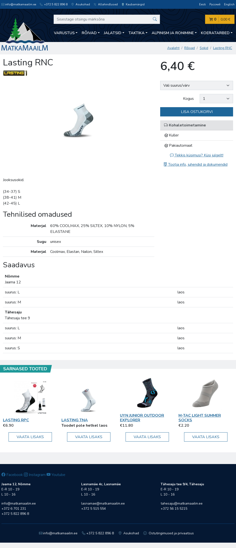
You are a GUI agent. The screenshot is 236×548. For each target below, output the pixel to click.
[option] (79, 110)
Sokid (204, 48)
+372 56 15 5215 (174, 508)
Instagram (35, 474)
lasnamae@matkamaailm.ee (103, 503)
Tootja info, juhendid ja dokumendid (195, 164)
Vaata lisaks (30, 437)
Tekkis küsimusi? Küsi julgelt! (196, 155)
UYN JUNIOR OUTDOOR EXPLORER (142, 418)
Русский (214, 4)
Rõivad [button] (89, 33)
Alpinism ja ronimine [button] (173, 33)
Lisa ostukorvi (197, 111)
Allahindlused (106, 4)
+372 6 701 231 (13, 508)
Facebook (12, 474)
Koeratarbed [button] (215, 33)
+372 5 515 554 (93, 508)
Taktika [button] (136, 33)
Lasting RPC (16, 420)
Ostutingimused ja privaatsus (168, 533)
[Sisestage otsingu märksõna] (107, 19)
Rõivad (189, 48)
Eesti (202, 4)
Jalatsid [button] (112, 33)
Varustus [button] (64, 33)
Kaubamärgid (133, 4)
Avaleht (173, 48)
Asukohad (80, 4)
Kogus (188, 98)
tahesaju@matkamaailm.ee (182, 503)
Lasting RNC (222, 48)
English (229, 4)
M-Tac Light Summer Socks (199, 418)
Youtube (56, 474)
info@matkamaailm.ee (18, 4)
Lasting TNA (74, 420)
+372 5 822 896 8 (54, 4)
